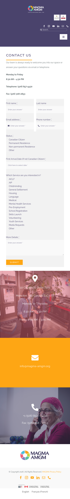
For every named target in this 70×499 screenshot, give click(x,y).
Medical (12, 200)
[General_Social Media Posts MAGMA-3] (63, 15)
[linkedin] (58, 26)
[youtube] (53, 26)
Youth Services (16, 221)
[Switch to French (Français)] (39, 492)
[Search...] (53, 29)
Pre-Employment (17, 207)
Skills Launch (15, 214)
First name (11, 103)
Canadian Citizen (17, 139)
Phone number (44, 119)
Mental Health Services (20, 204)
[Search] (41, 29)
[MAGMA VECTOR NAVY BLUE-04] (36, 4)
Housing (13, 193)
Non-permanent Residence (22, 146)
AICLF (12, 179)
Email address (13, 119)
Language (14, 197)
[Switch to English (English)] (25, 492)
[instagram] (49, 26)
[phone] (67, 26)
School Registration (18, 211)
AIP (10, 182)
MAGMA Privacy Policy (51, 472)
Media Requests (16, 225)
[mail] (63, 26)
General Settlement (18, 189)
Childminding (15, 186)
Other (11, 150)
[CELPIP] (57, 15)
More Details (12, 237)
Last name (41, 103)
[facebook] (44, 26)
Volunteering (15, 218)
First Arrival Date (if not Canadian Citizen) (26, 159)
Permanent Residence (19, 143)
